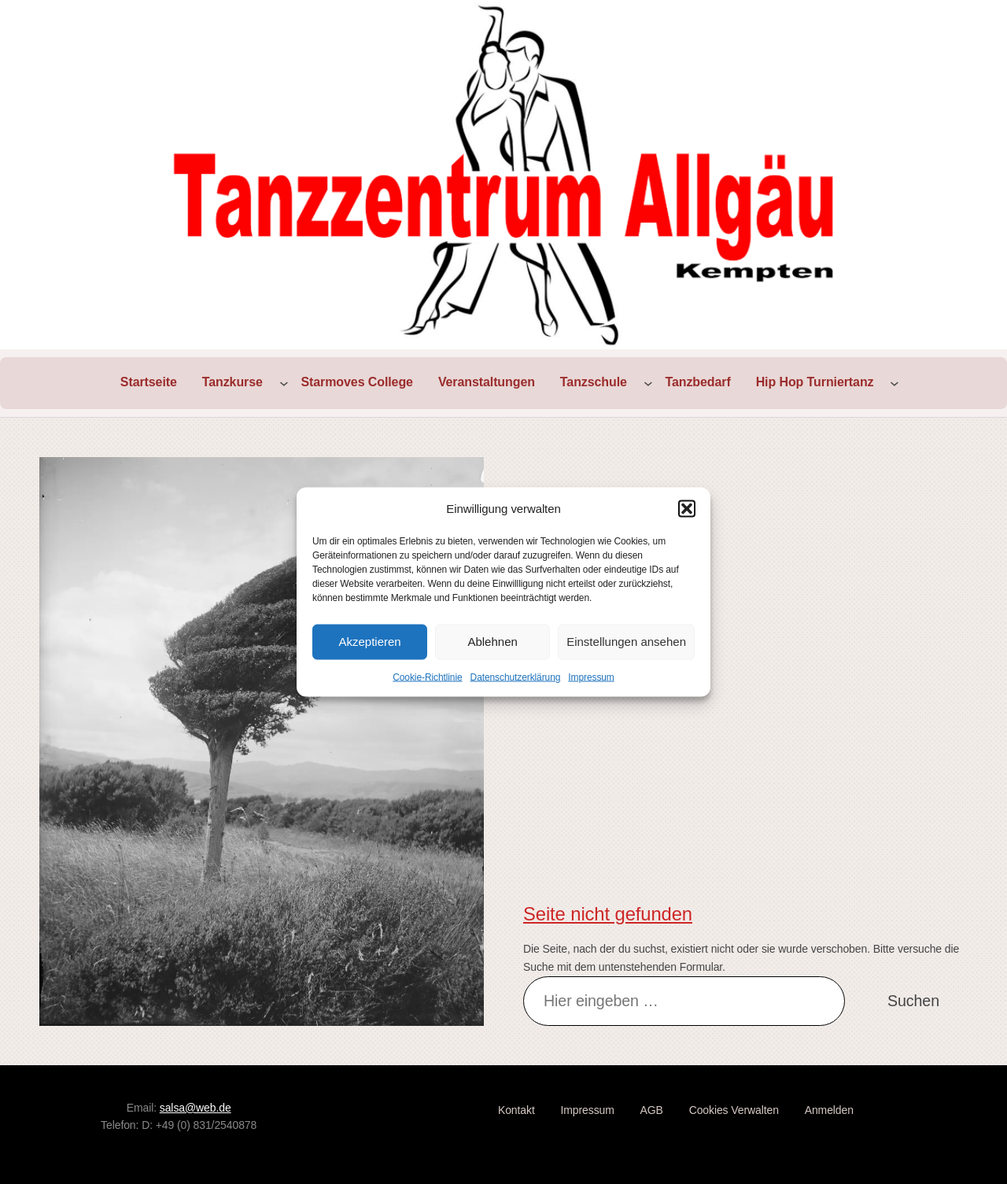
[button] (687, 508)
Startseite (148, 382)
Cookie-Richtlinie (427, 676)
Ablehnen (492, 641)
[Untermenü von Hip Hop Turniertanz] (894, 383)
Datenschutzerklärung (515, 676)
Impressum (591, 676)
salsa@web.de (195, 1107)
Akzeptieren (369, 641)
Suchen (913, 1000)
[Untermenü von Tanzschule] (648, 383)
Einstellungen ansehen (626, 641)
